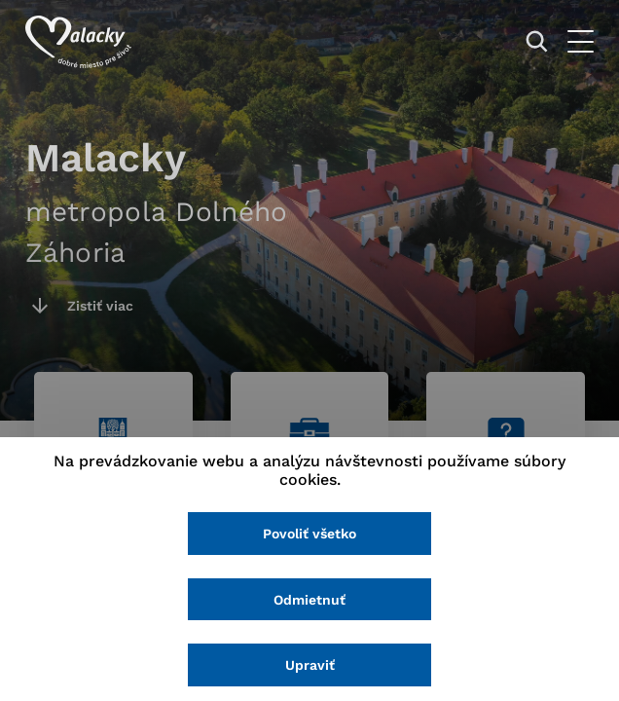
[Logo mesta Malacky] (78, 42)
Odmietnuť (309, 600)
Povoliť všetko (309, 533)
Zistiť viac (100, 306)
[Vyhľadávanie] (537, 41)
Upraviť (310, 665)
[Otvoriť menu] (580, 41)
